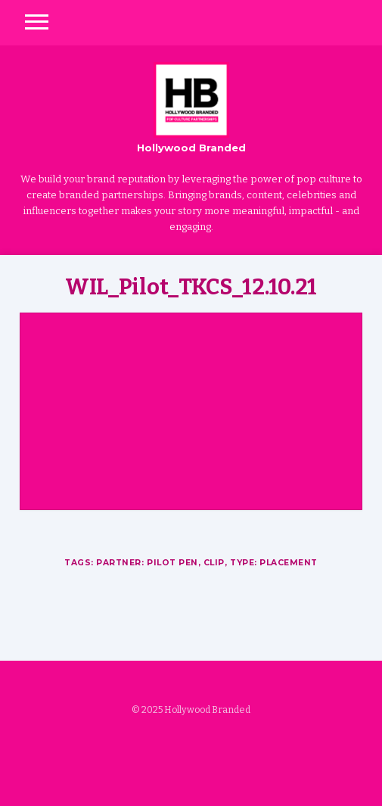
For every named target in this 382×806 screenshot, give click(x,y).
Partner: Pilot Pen (147, 563)
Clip (214, 563)
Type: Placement (274, 563)
